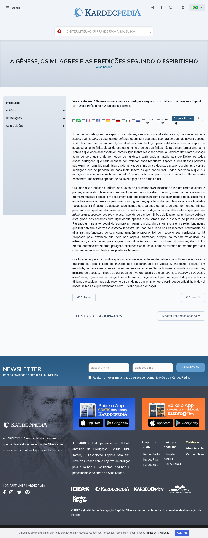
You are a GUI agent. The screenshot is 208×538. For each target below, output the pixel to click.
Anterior (84, 297)
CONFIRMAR (190, 367)
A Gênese (12, 110)
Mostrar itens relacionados (181, 316)
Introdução (13, 103)
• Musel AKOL (173, 464)
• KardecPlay (150, 459)
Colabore (192, 442)
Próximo (193, 297)
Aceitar (182, 532)
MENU (13, 7)
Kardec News (195, 454)
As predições (14, 125)
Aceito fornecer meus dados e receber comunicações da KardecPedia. (141, 377)
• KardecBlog (150, 465)
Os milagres (14, 118)
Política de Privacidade (157, 532)
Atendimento (195, 448)
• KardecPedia (151, 454)
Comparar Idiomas (183, 118)
